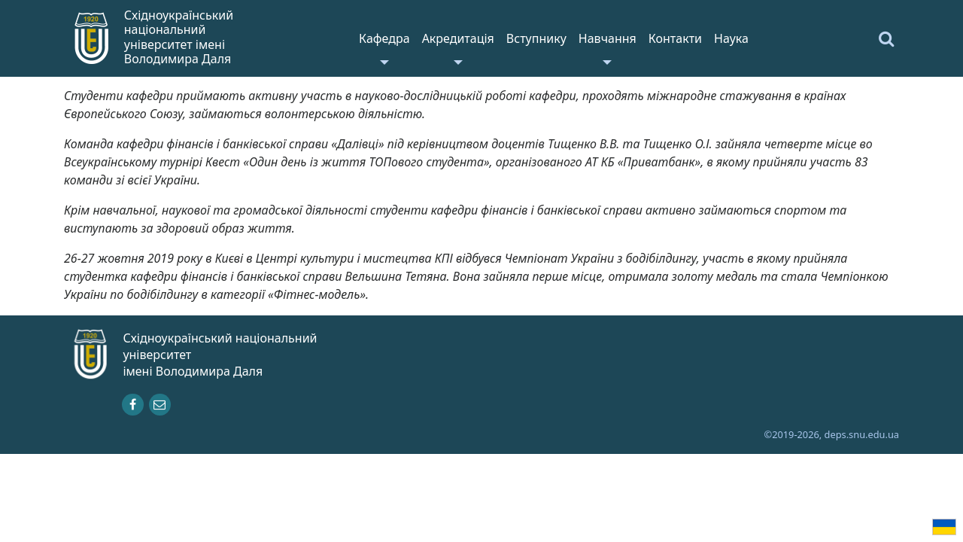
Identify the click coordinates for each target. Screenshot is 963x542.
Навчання (607, 38)
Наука (731, 38)
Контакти (675, 38)
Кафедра (384, 38)
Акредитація (458, 38)
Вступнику (536, 38)
